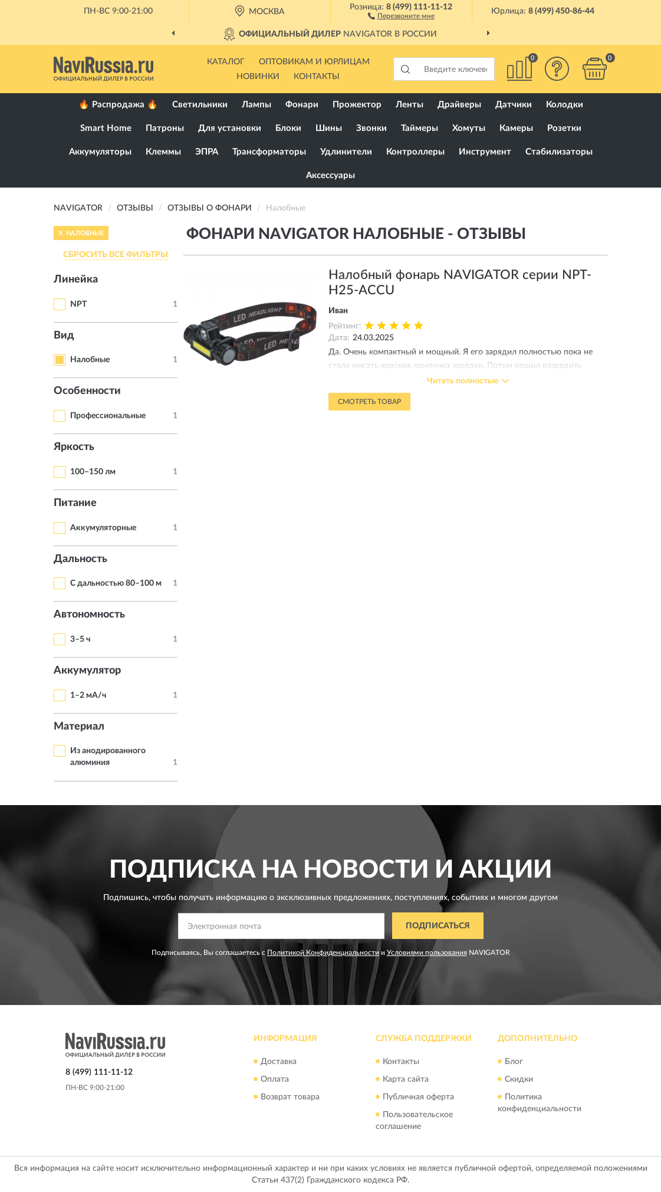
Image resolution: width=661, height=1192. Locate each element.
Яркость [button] (74, 447)
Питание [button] (75, 503)
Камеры (516, 128)
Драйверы (459, 104)
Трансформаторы (269, 151)
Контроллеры (415, 151)
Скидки (519, 1079)
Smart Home (105, 128)
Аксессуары (330, 175)
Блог (514, 1062)
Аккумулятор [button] (87, 670)
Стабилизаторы (559, 151)
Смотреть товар (369, 401)
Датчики (513, 104)
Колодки (564, 104)
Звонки (371, 128)
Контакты (317, 77)
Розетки (564, 128)
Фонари (301, 104)
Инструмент (485, 151)
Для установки (229, 128)
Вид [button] (64, 335)
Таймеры (419, 128)
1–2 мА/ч (88, 695)
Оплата (275, 1079)
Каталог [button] (226, 62)
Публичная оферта (418, 1097)
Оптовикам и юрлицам (314, 62)
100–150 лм (93, 472)
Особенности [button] (87, 391)
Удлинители (346, 151)
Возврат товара (290, 1097)
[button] (401, 15)
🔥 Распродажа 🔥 (118, 104)
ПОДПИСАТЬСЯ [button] (438, 926)
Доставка (279, 1062)
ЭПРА (206, 151)
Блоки (288, 128)
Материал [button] (79, 726)
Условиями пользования (427, 952)
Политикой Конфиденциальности (323, 952)
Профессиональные (108, 416)
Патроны (165, 128)
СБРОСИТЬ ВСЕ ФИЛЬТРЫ (115, 255)
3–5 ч (80, 639)
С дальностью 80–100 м (116, 583)
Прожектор (357, 104)
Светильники (200, 104)
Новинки (257, 77)
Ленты (409, 104)
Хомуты (468, 128)
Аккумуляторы (100, 151)
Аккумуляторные (103, 528)
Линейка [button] (76, 279)
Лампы (256, 104)
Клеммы (163, 151)
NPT (78, 304)
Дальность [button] (80, 559)
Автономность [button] (89, 614)
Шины (328, 128)
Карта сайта (406, 1079)
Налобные (90, 360)
